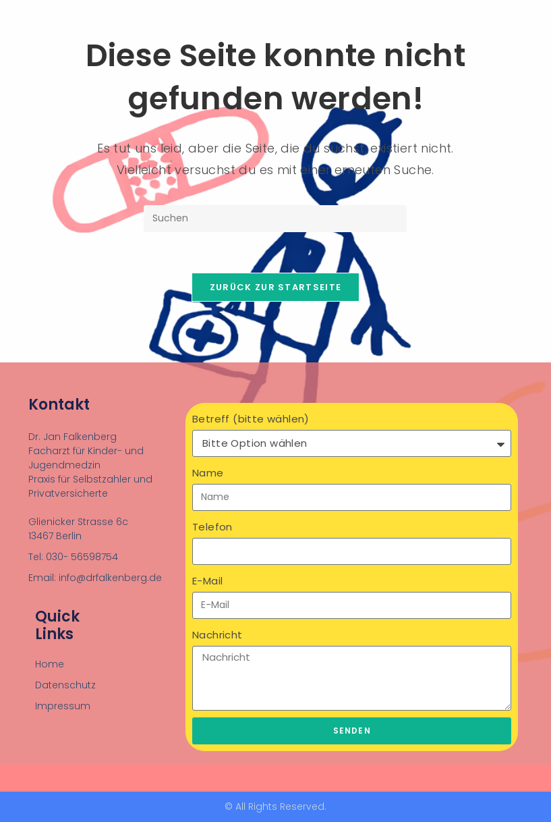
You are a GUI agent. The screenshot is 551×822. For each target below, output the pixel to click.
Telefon (212, 527)
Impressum (62, 706)
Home (49, 664)
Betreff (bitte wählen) (251, 419)
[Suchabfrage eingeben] (275, 218)
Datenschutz (65, 685)
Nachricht (217, 635)
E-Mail (207, 581)
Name (208, 473)
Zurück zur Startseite (275, 287)
